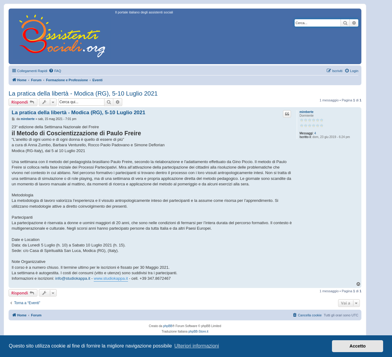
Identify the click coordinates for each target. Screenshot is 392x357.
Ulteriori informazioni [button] (196, 345)
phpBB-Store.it (198, 331)
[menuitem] (55, 71)
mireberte (307, 112)
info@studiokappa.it (72, 278)
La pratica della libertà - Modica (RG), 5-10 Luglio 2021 (83, 93)
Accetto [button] (357, 346)
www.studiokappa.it (111, 278)
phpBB (167, 326)
